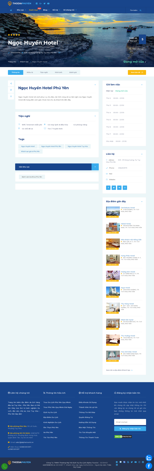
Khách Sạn (24, 62)
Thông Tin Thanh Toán (89, 437)
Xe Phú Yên (48, 432)
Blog (46, 10)
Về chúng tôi (70, 10)
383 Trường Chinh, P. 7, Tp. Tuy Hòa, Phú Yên (131, 258)
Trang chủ (12, 62)
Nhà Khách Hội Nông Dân (131, 240)
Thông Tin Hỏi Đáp (87, 412)
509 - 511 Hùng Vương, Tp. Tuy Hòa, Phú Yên (40, 53)
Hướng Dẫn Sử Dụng (87, 422)
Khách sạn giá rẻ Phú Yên (30, 151)
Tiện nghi (44, 72)
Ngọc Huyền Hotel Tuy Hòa (78, 146)
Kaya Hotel (125, 288)
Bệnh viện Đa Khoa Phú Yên (32, 177)
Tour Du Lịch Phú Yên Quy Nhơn (57, 402)
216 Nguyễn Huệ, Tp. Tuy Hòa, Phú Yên (131, 322)
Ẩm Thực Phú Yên (50, 427)
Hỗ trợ (56, 10)
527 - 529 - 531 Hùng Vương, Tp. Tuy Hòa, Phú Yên (130, 307)
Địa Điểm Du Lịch (50, 417)
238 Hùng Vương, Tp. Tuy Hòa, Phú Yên (130, 290)
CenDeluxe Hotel (128, 208)
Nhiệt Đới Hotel (127, 320)
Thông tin (16, 72)
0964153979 (15, 53)
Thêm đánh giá (136, 49)
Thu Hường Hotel (128, 336)
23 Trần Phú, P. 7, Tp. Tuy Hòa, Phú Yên (130, 274)
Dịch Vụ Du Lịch (50, 412)
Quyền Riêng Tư (86, 417)
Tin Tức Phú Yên (50, 437)
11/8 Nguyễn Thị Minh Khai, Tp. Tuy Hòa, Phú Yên (131, 226)
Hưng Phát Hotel (128, 256)
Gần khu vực (59, 166)
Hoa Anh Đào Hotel (129, 352)
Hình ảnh (58, 72)
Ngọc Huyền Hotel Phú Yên (51, 146)
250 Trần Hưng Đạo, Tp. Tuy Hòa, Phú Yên (131, 355)
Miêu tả (30, 72)
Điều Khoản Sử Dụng (87, 402)
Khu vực (21, 10)
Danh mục (35, 9)
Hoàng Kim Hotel (128, 272)
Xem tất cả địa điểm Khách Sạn (119, 370)
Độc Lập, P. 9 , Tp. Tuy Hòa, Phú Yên (130, 242)
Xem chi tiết (112, 216)
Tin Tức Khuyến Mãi (87, 432)
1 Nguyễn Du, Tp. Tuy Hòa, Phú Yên (130, 339)
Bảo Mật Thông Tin (87, 427)
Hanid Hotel (126, 224)
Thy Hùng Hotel (127, 304)
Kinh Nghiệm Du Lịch (52, 422)
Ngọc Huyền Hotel (28, 146)
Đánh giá (73, 72)
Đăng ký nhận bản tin (130, 429)
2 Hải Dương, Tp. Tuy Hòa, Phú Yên (130, 210)
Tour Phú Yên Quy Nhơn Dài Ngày (57, 407)
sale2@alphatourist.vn (24, 442)
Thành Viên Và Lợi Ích (88, 407)
